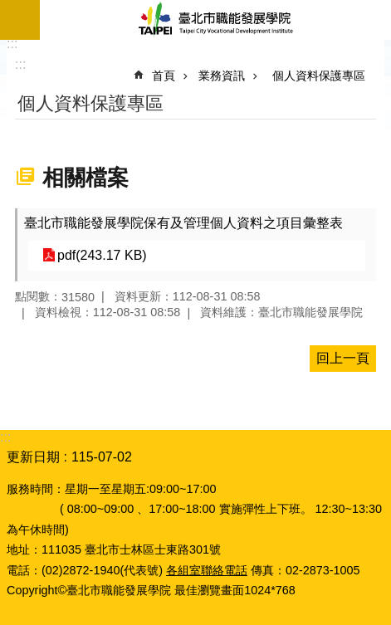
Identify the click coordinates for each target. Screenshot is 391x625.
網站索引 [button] (20, 20)
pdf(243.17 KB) (102, 255)
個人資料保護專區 (318, 75)
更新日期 (33, 457)
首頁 (163, 75)
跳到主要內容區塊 (8, 8)
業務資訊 (221, 75)
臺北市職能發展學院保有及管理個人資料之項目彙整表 (183, 223)
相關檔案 (85, 177)
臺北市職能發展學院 (215, 20)
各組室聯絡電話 (206, 570)
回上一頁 (342, 358)
